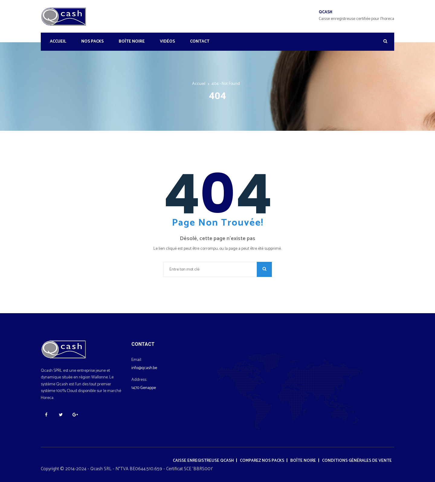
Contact (199, 41)
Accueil (58, 41)
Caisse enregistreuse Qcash (203, 460)
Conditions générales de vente (357, 460)
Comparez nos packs (262, 460)
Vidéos (167, 41)
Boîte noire (132, 41)
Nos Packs (92, 41)
